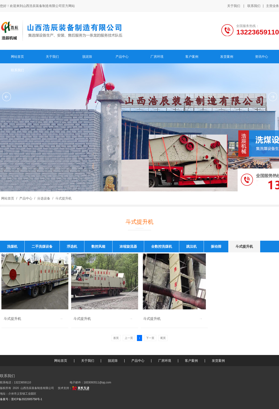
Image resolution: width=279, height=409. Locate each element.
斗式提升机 (63, 198)
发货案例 (218, 360)
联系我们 (253, 6)
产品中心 (25, 198)
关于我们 (233, 6)
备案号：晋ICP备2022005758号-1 (21, 399)
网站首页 (7, 198)
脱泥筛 (113, 360)
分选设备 (43, 198)
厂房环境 (164, 360)
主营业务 (272, 6)
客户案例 (191, 360)
